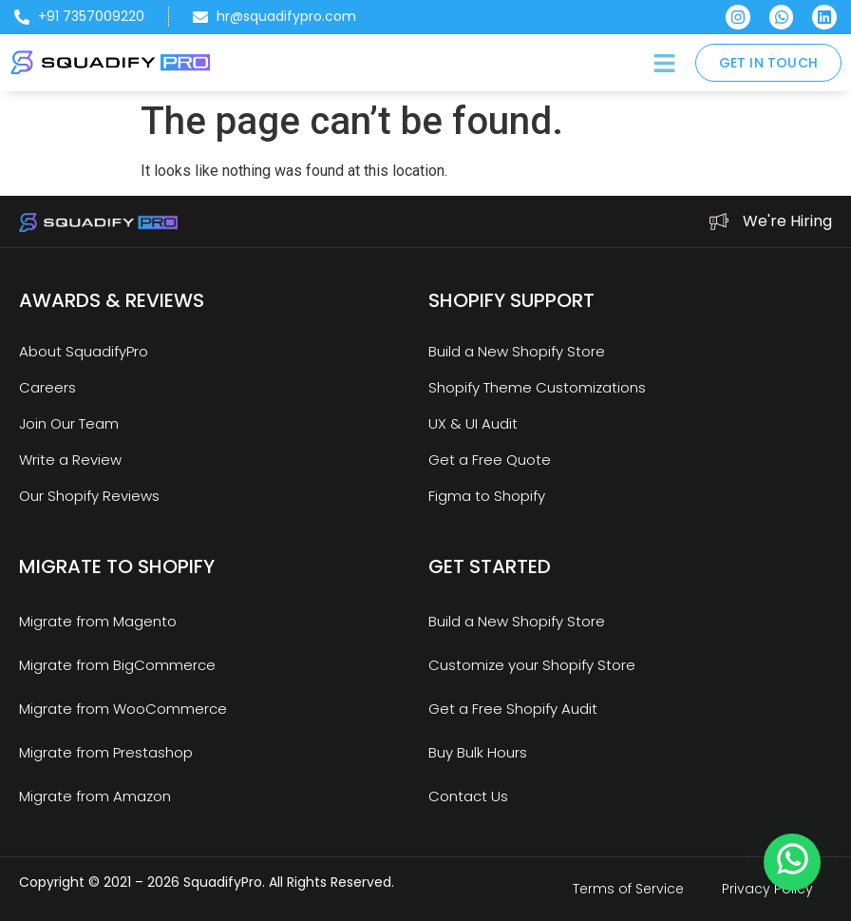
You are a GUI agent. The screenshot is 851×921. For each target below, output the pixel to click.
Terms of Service (628, 888)
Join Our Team (69, 423)
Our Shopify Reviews (89, 496)
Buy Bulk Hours (477, 752)
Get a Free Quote (489, 460)
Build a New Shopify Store (516, 351)
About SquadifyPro (83, 351)
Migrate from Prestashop (106, 752)
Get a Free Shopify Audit (512, 709)
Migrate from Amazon (95, 796)
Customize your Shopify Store (531, 665)
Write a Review (70, 460)
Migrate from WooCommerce (123, 709)
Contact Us (468, 796)
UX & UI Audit (473, 423)
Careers (47, 387)
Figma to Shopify (486, 496)
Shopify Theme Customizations (537, 387)
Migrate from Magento (98, 621)
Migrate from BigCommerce (117, 665)
